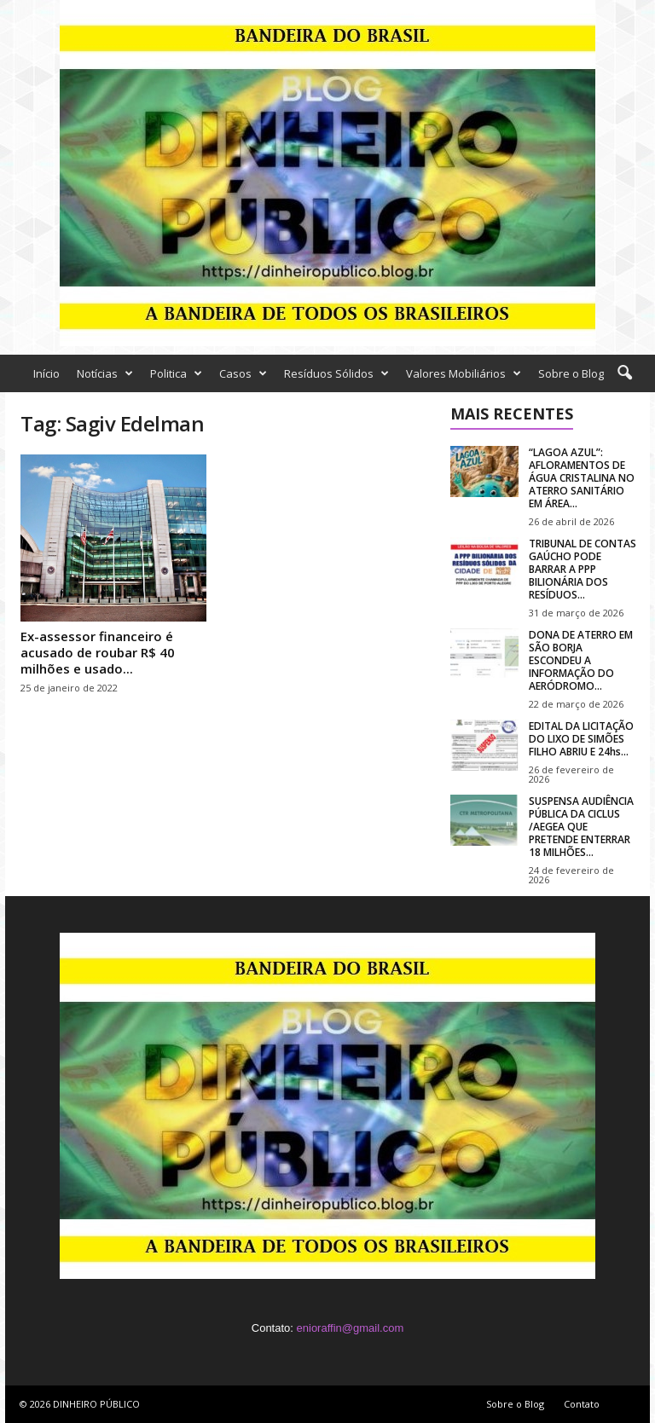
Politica (176, 373)
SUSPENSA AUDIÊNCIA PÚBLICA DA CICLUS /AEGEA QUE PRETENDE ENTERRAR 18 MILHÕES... (581, 826)
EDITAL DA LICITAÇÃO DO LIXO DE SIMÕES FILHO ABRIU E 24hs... (581, 739)
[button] (624, 373)
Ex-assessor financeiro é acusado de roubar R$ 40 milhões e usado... (97, 652)
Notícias (105, 373)
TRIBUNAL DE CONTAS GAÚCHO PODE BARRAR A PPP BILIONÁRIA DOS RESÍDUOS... (582, 569)
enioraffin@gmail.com (350, 1328)
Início (46, 373)
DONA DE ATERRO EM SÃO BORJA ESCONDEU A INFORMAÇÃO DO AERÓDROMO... (581, 660)
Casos (243, 373)
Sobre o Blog (571, 373)
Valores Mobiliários (463, 373)
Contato (582, 1403)
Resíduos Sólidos (336, 373)
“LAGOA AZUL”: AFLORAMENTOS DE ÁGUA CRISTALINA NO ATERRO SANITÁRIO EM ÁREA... (582, 478)
